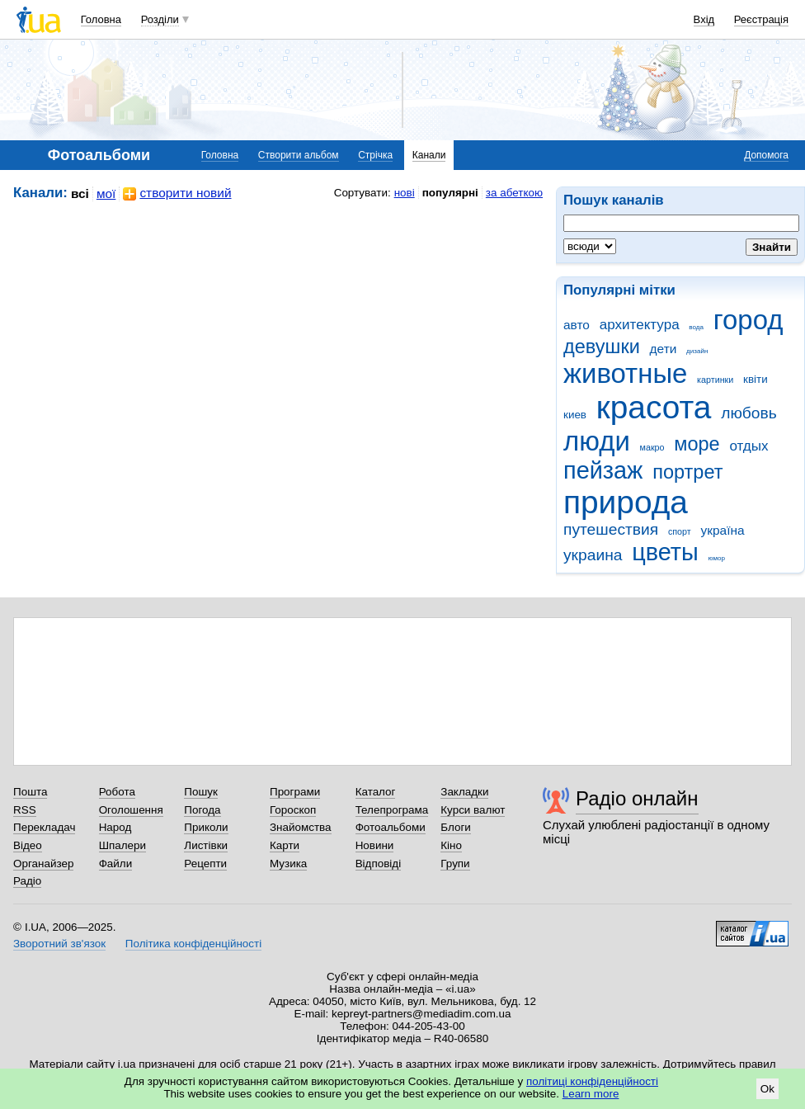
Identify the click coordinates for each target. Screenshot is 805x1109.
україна (722, 530)
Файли (116, 863)
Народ (115, 827)
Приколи (206, 827)
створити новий (177, 193)
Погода (202, 810)
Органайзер (43, 863)
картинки (715, 380)
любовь (749, 413)
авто (576, 325)
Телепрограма (392, 810)
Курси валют (472, 810)
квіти (755, 379)
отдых (748, 446)
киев (574, 414)
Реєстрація (761, 19)
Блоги (455, 827)
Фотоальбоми (390, 827)
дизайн (697, 351)
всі (80, 193)
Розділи (160, 19)
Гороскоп (293, 810)
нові (404, 192)
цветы (665, 552)
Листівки (206, 845)
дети (663, 349)
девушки (601, 346)
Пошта (30, 792)
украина (592, 555)
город (748, 319)
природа (625, 502)
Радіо (27, 881)
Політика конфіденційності (193, 943)
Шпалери (122, 845)
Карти (284, 845)
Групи (454, 863)
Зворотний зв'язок (59, 943)
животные (625, 373)
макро (652, 447)
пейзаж (603, 470)
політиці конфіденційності (592, 1081)
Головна (101, 19)
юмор (716, 558)
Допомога (766, 155)
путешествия (610, 529)
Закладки (464, 792)
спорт (679, 531)
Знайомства (301, 827)
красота (654, 407)
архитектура (640, 325)
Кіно (451, 845)
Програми (295, 792)
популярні (450, 192)
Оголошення (131, 810)
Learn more (591, 1094)
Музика (288, 863)
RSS (24, 810)
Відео (27, 845)
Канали (429, 155)
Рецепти (205, 863)
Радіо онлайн (637, 798)
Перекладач (44, 827)
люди (596, 441)
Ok (767, 1089)
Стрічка (375, 155)
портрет (687, 472)
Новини (374, 845)
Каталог (375, 792)
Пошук (201, 792)
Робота (117, 792)
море (696, 444)
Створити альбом (298, 155)
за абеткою (514, 192)
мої (106, 193)
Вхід (704, 19)
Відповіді (378, 863)
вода (696, 327)
